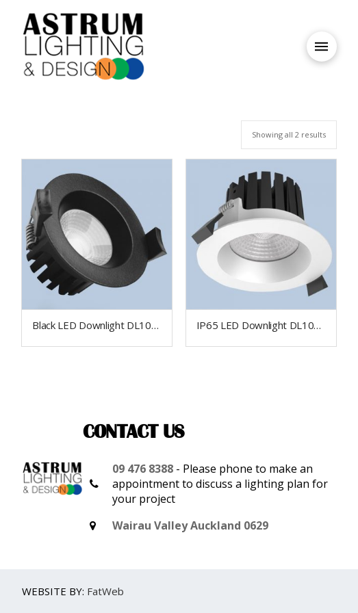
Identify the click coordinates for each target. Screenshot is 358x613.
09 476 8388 (142, 468)
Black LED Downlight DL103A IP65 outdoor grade (144, 325)
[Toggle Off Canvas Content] (322, 46)
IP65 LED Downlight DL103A (261, 325)
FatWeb (105, 591)
